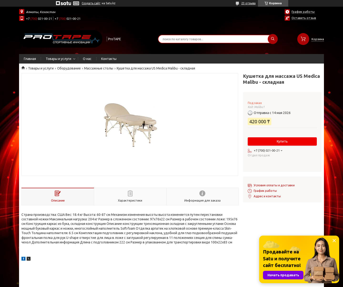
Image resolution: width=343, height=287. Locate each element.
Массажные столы (98, 68)
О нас (87, 58)
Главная (30, 58)
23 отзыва (248, 3)
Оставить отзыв (304, 18)
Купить (282, 141)
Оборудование (69, 68)
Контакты (108, 58)
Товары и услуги (58, 58)
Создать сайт (91, 3)
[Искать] (273, 39)
